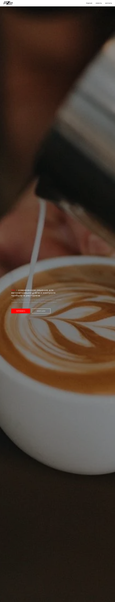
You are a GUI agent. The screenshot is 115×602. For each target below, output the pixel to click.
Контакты (108, 3)
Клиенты (99, 3)
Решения (89, 3)
